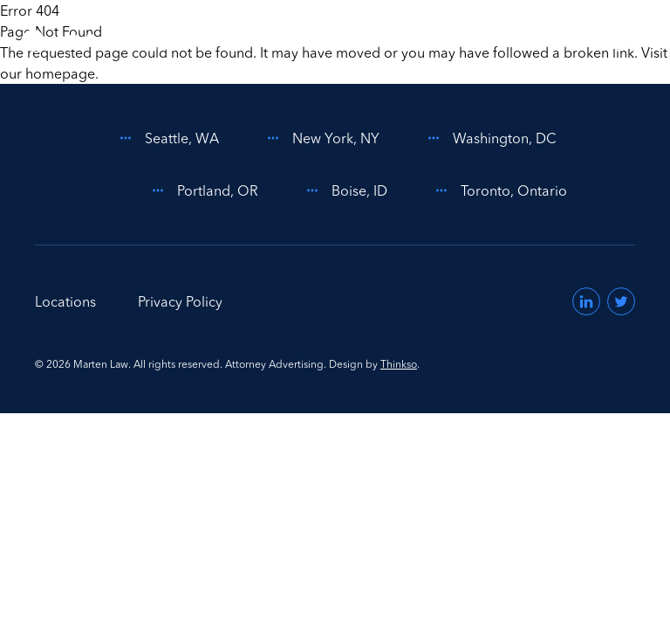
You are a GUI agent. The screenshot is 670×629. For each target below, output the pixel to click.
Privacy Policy (180, 301)
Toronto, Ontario (498, 190)
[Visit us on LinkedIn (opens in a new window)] (586, 301)
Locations (65, 301)
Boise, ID (343, 190)
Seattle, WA (166, 138)
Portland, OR (202, 190)
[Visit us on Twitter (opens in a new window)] (621, 301)
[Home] (99, 42)
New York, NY (320, 138)
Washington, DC (489, 138)
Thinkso (398, 363)
